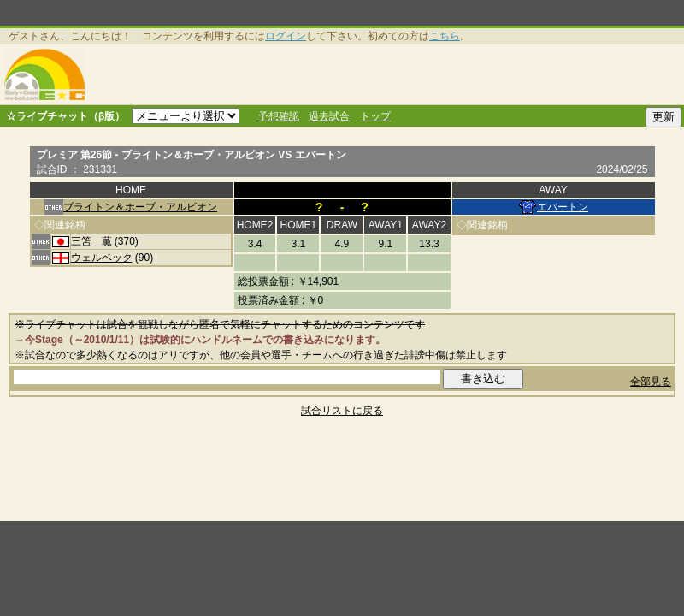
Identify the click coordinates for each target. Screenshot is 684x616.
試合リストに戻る (342, 411)
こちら (444, 36)
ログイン (285, 36)
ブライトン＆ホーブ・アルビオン (140, 207)
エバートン (562, 207)
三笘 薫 (91, 241)
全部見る (650, 382)
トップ (375, 116)
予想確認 (278, 116)
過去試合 (329, 116)
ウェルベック (102, 258)
